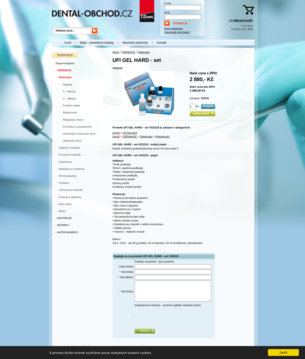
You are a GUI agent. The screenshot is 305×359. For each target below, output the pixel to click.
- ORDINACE (63, 70)
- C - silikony (68, 98)
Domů (115, 52)
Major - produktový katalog (97, 42)
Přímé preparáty (67, 175)
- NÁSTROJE (64, 218)
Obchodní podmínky (135, 42)
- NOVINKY (62, 225)
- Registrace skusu (72, 119)
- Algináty (66, 84)
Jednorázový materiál (69, 189)
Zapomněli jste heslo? (177, 32)
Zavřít (283, 352)
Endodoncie (64, 161)
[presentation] (166, 316)
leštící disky (64, 204)
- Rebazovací (69, 112)
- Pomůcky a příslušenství (76, 126)
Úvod (67, 42)
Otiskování (64, 77)
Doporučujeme (65, 63)
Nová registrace (173, 28)
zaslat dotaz (202, 113)
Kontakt (161, 42)
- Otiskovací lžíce (71, 140)
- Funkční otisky (70, 105)
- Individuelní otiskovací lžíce (78, 133)
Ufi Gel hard (130, 132)
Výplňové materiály (68, 147)
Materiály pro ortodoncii (71, 168)
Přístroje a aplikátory (69, 197)
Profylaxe (63, 182)
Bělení (61, 211)
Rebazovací (162, 136)
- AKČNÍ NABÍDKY (67, 232)
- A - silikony (68, 91)
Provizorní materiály (69, 154)
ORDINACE (128, 52)
